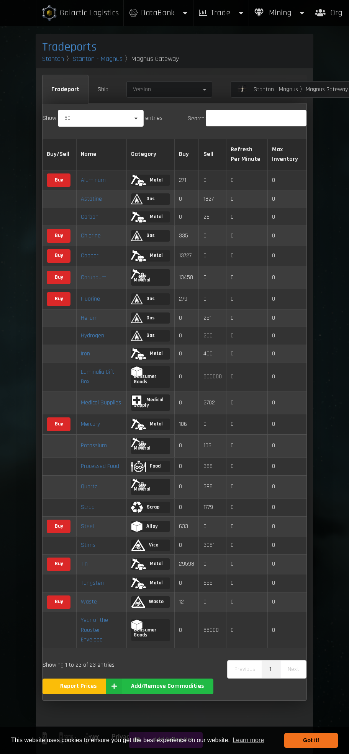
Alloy (144, 526)
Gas (143, 199)
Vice (144, 545)
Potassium (94, 446)
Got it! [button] (311, 740)
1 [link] (270, 669)
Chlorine (91, 236)
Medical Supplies (101, 403)
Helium (89, 318)
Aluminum (93, 180)
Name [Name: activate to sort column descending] (89, 154)
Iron (85, 354)
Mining (279, 13)
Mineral (141, 276)
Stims (88, 545)
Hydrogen (92, 336)
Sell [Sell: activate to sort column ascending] (208, 154)
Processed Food (100, 466)
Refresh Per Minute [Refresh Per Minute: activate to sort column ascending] (246, 155)
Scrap (88, 507)
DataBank (158, 13)
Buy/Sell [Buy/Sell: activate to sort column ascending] (58, 154)
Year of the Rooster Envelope (94, 630)
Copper (89, 256)
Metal (146, 180)
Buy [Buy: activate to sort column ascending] (184, 154)
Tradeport (65, 89)
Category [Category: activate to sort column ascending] (143, 154)
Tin (84, 564)
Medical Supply (147, 401)
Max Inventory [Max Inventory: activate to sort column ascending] (285, 155)
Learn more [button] (248, 740)
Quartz (89, 486)
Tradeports (69, 47)
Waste (89, 602)
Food (145, 466)
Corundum (94, 277)
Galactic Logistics (80, 13)
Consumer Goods (143, 375)
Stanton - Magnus (98, 58)
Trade (221, 13)
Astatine (91, 199)
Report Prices (78, 686)
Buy (59, 180)
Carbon (89, 217)
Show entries (102, 118)
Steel (87, 526)
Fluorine (90, 299)
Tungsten (92, 583)
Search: (247, 118)
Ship (103, 89)
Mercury (90, 424)
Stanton (53, 58)
